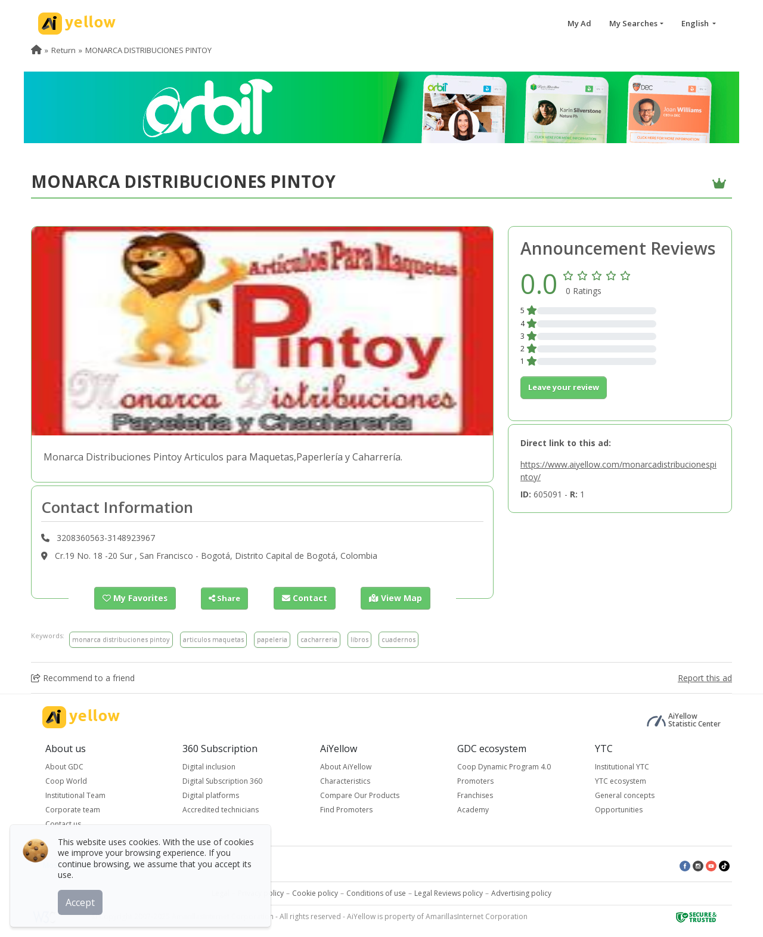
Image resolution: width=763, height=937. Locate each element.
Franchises (475, 795)
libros (359, 639)
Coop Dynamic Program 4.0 (504, 766)
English (696, 23)
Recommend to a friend (83, 677)
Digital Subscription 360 (222, 780)
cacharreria (318, 639)
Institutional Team (75, 795)
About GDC (64, 766)
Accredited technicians (220, 809)
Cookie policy (315, 892)
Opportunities (619, 809)
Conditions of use (376, 892)
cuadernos (398, 639)
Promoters (475, 780)
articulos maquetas (213, 639)
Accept (82, 900)
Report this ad (705, 677)
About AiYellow (345, 766)
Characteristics (345, 780)
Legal (220, 892)
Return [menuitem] (63, 50)
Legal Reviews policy (448, 892)
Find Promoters (346, 809)
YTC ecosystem (620, 780)
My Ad (579, 23)
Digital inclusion (208, 766)
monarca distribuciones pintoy (121, 639)
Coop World (66, 780)
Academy (473, 809)
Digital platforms (210, 795)
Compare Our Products (359, 795)
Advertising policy (521, 892)
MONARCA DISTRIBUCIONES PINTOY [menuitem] (148, 50)
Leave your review (563, 387)
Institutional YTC (622, 766)
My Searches (633, 23)
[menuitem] (36, 50)
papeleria (272, 639)
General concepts (625, 795)
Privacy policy (261, 892)
